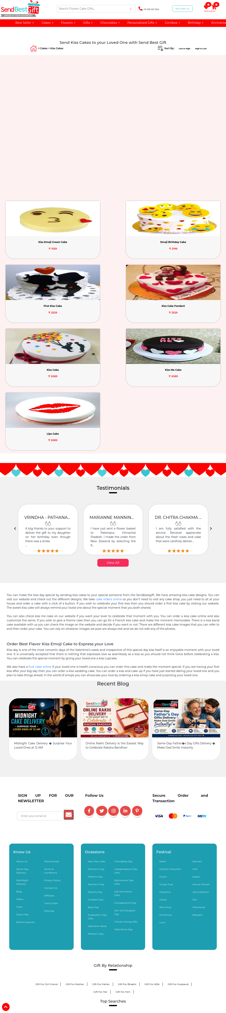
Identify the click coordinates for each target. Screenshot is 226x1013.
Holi (194, 749)
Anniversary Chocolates (49, 1006)
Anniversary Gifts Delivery (144, 938)
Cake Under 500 (85, 976)
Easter (196, 756)
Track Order (51, 783)
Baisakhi (197, 794)
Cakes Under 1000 (178, 938)
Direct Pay (22, 794)
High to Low (199, 48)
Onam (163, 756)
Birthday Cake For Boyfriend (54, 991)
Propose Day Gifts (54, 907)
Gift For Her (100, 871)
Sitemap (49, 790)
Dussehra (165, 771)
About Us (21, 741)
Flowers (68, 23)
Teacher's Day (96, 764)
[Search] (96, 8)
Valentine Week (97, 806)
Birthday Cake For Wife (85, 983)
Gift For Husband (178, 864)
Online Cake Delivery (134, 915)
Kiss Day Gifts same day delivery (94, 915)
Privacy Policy (52, 760)
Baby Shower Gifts (175, 953)
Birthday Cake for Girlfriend (165, 983)
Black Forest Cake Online (79, 961)
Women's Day (96, 749)
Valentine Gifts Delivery (49, 899)
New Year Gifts (96, 741)
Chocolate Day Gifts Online (89, 907)
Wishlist (207, 8)
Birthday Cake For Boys (58, 999)
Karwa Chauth (201, 764)
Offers (19, 779)
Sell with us (182, 8)
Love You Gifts (80, 953)
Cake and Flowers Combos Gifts (130, 930)
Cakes (47, 23)
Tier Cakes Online (180, 961)
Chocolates (110, 23)
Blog (19, 771)
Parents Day (95, 771)
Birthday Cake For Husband (124, 983)
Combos (172, 23)
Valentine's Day (123, 809)
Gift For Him (123, 871)
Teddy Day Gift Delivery (128, 907)
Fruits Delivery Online (51, 953)
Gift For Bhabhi (127, 864)
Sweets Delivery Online (141, 945)
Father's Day (95, 756)
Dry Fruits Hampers (175, 945)
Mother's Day (96, 813)
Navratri (197, 741)
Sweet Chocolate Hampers (87, 1006)
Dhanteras (198, 787)
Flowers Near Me (173, 976)
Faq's (19, 786)
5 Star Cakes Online (113, 968)
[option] (47, 409)
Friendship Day (123, 741)
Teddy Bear (81, 945)
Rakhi (162, 741)
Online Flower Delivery (168, 915)
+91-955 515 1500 (148, 9)
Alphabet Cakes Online (47, 968)
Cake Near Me (111, 976)
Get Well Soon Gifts (44, 961)
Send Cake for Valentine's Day (89, 899)
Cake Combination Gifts (168, 922)
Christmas (165, 794)
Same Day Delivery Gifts (51, 945)
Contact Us (50, 767)
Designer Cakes (76, 938)
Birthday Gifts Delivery (107, 938)
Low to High (179, 48)
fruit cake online (40, 547)
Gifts (88, 23)
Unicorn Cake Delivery (177, 968)
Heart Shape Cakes (144, 968)
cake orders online (109, 479)
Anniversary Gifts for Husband (171, 1006)
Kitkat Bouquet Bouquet (95, 999)
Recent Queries (25, 802)
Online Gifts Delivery (53, 922)
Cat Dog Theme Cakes (141, 976)
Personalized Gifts (142, 23)
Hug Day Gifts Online (54, 915)
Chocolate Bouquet (107, 945)
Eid (194, 779)
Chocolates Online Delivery (130, 922)
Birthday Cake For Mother (171, 991)
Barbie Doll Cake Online (88, 930)
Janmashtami (200, 771)
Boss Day (93, 787)
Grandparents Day (125, 782)
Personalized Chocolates (132, 999)
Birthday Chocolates (168, 999)
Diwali (163, 779)
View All (113, 443)
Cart (214, 8)
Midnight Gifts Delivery (142, 953)
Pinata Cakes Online (81, 968)
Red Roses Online (52, 983)
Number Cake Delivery (53, 976)
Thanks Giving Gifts (125, 801)
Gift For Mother (75, 864)
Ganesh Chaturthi (170, 749)
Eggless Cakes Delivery (116, 961)
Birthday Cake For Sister (93, 991)
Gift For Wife (152, 864)
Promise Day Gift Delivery (165, 907)
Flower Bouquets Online (51, 930)
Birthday (196, 23)
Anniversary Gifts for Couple (128, 1006)
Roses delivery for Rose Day (172, 899)
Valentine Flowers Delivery (131, 899)
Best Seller (24, 23)
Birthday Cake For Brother (132, 991)
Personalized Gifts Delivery (90, 922)
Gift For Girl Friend (46, 864)
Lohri (162, 802)
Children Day (96, 779)
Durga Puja (166, 764)
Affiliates (49, 775)
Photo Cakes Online (46, 938)
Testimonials (51, 741)
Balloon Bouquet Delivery (172, 930)
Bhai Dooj (165, 787)
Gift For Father (101, 864)
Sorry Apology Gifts (108, 953)
